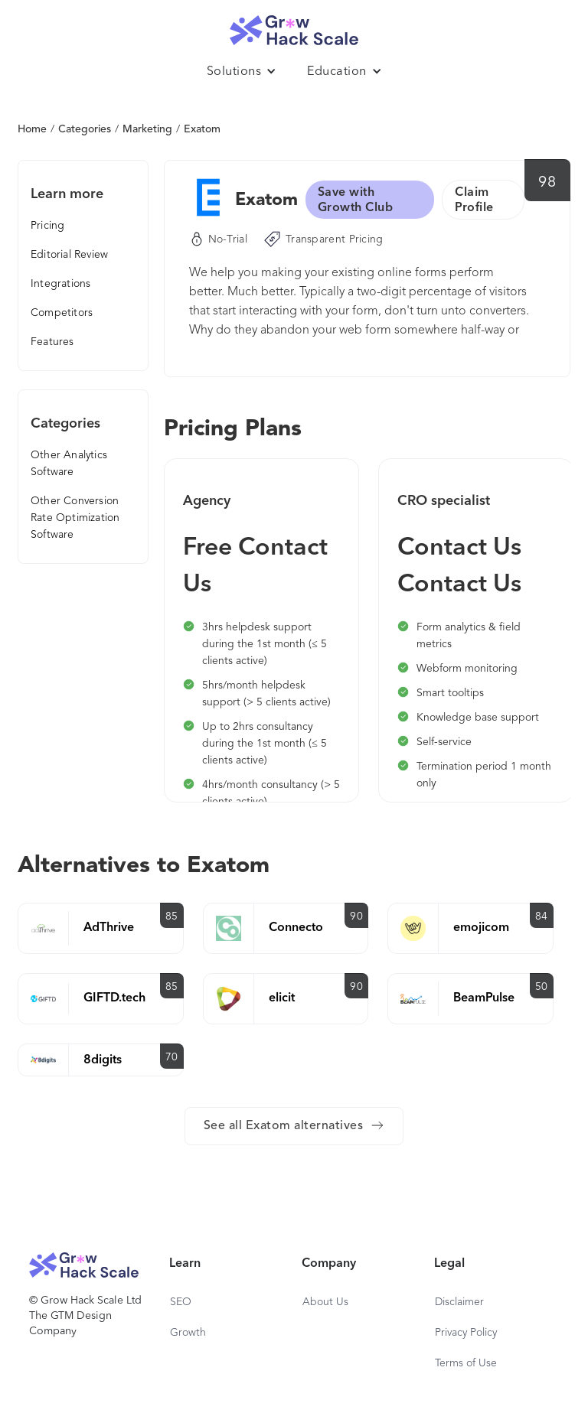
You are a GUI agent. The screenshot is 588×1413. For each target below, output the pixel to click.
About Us (325, 1302)
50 (541, 987)
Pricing (47, 225)
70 (171, 1057)
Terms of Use (466, 1363)
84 (541, 916)
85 (171, 916)
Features (52, 342)
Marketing (147, 129)
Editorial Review (69, 254)
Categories (84, 129)
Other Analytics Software (69, 463)
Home (32, 129)
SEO (180, 1302)
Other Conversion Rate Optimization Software (75, 518)
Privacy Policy (466, 1332)
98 (547, 182)
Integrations (60, 283)
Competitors (62, 313)
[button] (241, 72)
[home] (294, 26)
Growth (188, 1332)
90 (356, 916)
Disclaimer (459, 1302)
